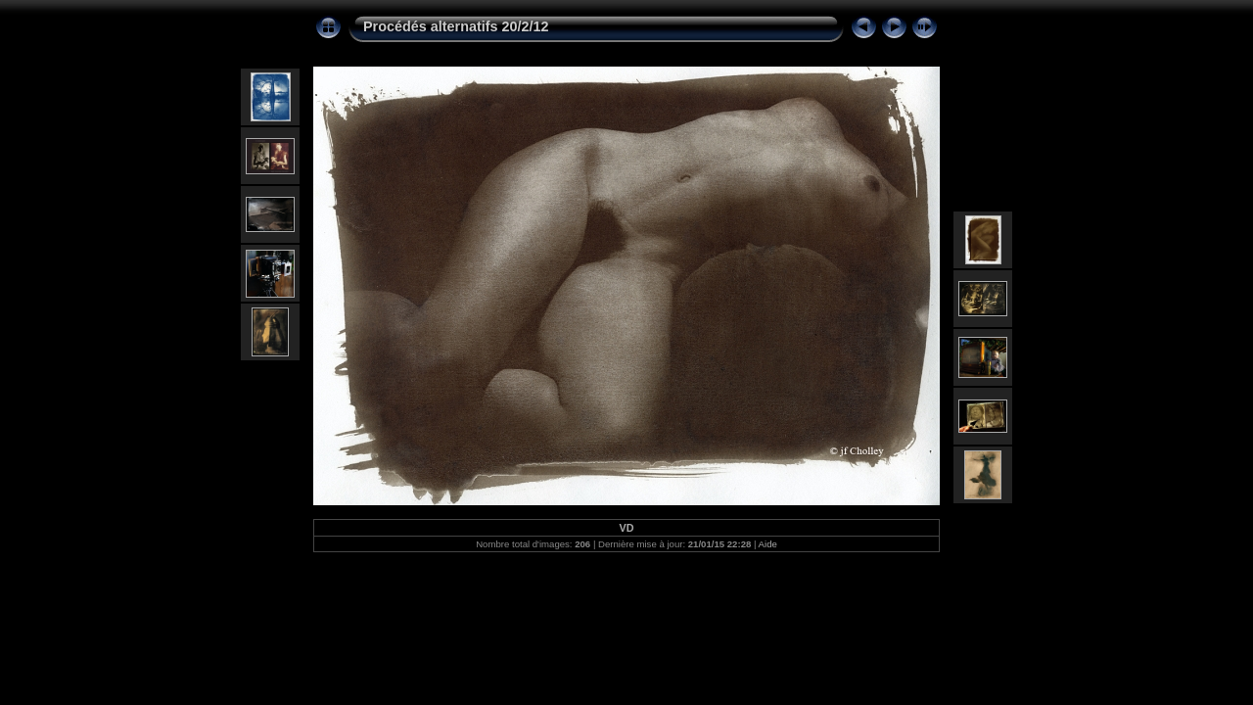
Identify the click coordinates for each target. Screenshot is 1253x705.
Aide (768, 544)
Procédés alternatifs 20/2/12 (456, 26)
